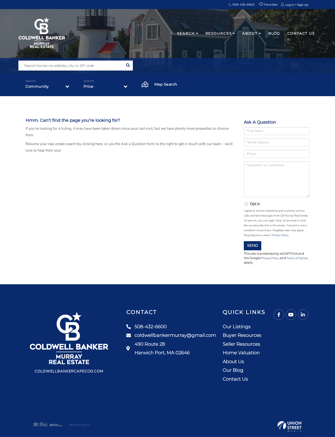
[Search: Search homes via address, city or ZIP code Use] (70, 66)
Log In (289, 5)
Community (37, 86)
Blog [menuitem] (274, 33)
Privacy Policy (279, 235)
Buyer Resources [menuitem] (242, 335)
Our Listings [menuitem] (237, 326)
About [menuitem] (249, 33)
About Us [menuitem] (233, 361)
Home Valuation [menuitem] (241, 353)
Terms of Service (298, 258)
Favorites (268, 4)
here (98, 143)
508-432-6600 (241, 4)
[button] (128, 66)
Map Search (159, 85)
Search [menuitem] (185, 33)
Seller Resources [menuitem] (241, 344)
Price (89, 86)
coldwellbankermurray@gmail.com (171, 335)
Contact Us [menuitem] (301, 33)
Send (252, 245)
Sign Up (302, 5)
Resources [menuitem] (218, 33)
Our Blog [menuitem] (233, 370)
